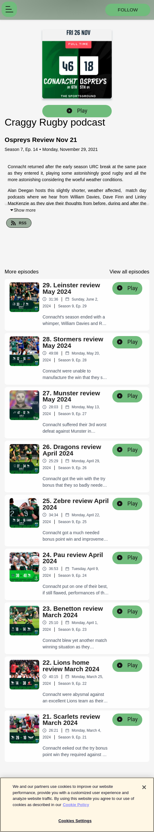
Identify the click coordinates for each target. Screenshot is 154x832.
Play (77, 111)
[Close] (144, 790)
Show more (22, 210)
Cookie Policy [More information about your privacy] (76, 807)
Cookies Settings (75, 824)
